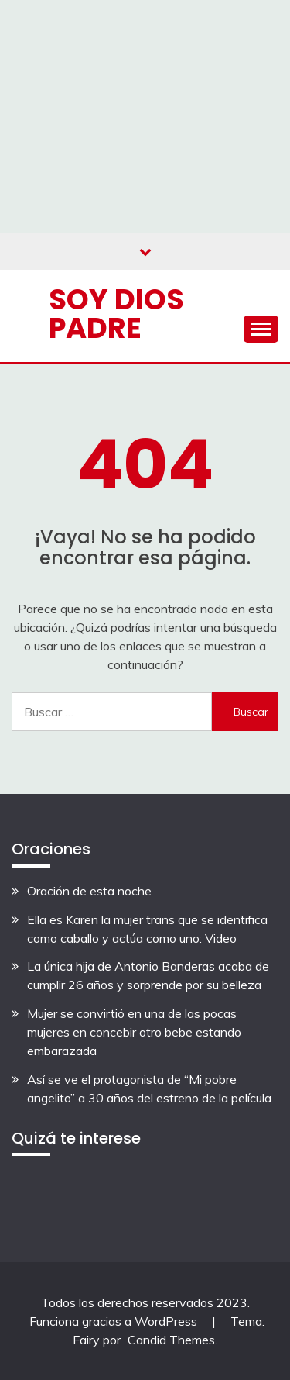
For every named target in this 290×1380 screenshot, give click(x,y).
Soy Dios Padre (116, 313)
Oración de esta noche (89, 891)
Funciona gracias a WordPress (114, 1321)
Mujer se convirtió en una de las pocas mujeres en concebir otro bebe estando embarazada (134, 1032)
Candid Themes (171, 1339)
